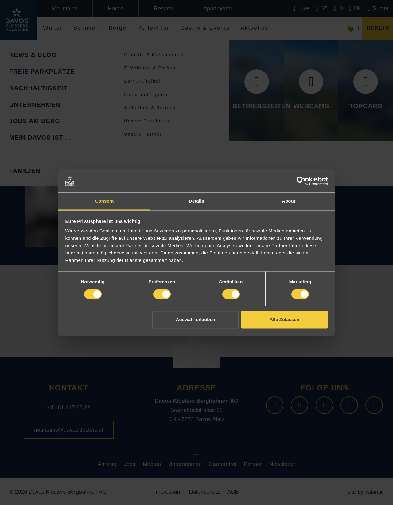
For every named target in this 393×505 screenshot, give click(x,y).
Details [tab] (196, 201)
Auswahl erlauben (195, 319)
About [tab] (288, 201)
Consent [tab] (104, 201)
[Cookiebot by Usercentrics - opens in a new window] (301, 180)
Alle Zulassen (284, 319)
